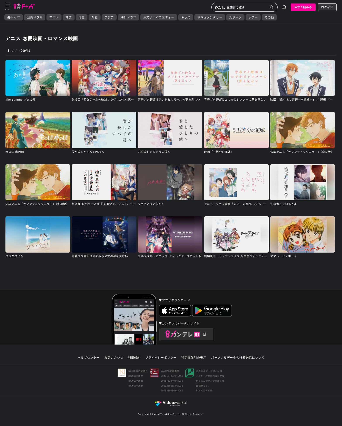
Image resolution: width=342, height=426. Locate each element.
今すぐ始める (303, 7)
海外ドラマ (128, 17)
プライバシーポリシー (161, 357)
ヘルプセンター (89, 357)
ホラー (253, 17)
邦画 (94, 17)
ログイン (327, 7)
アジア (109, 17)
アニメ (54, 17)
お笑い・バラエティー (158, 17)
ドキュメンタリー (209, 17)
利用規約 (134, 357)
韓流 (68, 17)
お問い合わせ (113, 357)
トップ (13, 17)
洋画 (82, 17)
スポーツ (235, 17)
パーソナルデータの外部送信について (237, 357)
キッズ (185, 17)
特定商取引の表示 (193, 357)
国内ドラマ (35, 17)
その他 (269, 17)
